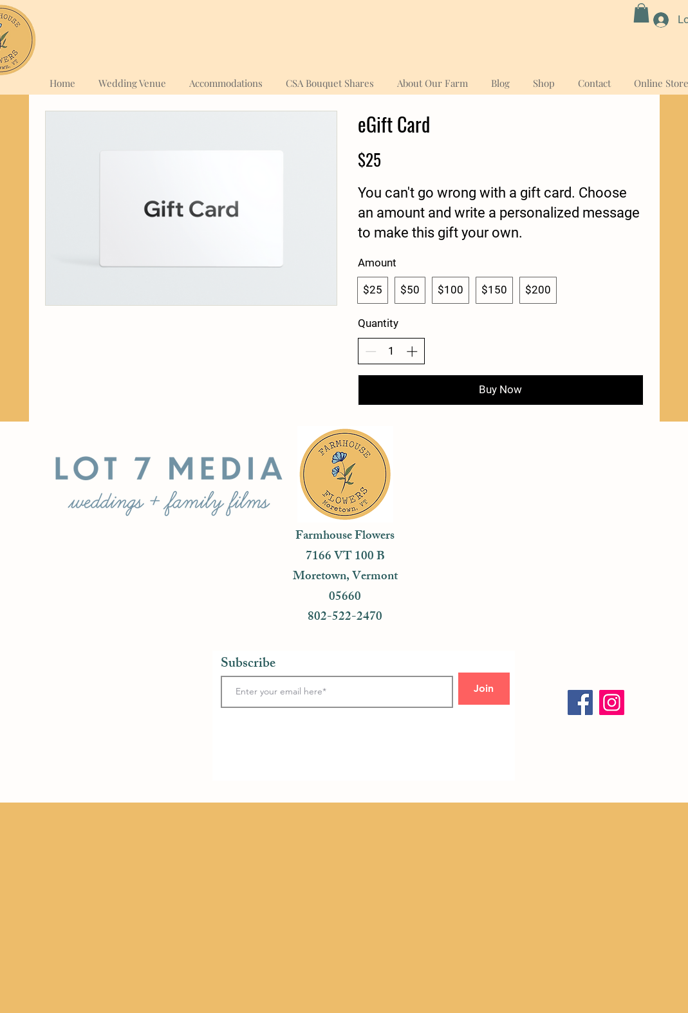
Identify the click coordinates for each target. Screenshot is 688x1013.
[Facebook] (580, 702)
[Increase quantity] (412, 351)
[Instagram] (611, 702)
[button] (641, 13)
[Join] (484, 689)
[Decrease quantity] (370, 351)
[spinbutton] (391, 351)
